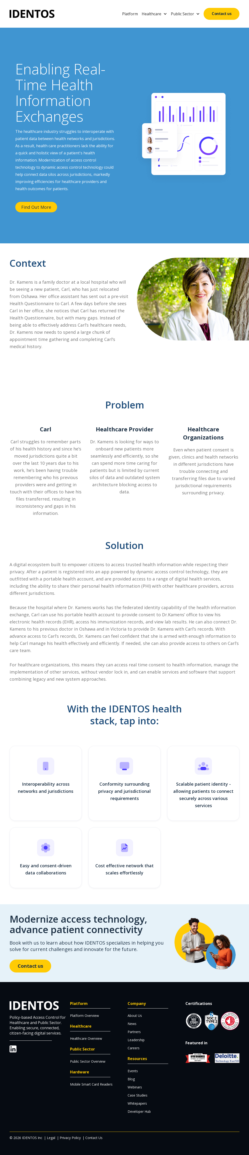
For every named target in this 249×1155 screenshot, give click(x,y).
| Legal (49, 1137)
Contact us (221, 13)
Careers (134, 1048)
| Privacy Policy (69, 1137)
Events (133, 1071)
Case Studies (137, 1095)
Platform (130, 13)
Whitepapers (137, 1103)
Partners (134, 1032)
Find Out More (36, 207)
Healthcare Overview (86, 1038)
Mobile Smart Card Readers (91, 1084)
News (132, 1023)
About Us (135, 1015)
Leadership (136, 1040)
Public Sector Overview (87, 1061)
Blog (131, 1079)
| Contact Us (92, 1137)
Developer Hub (139, 1111)
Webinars (135, 1087)
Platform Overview (84, 1015)
